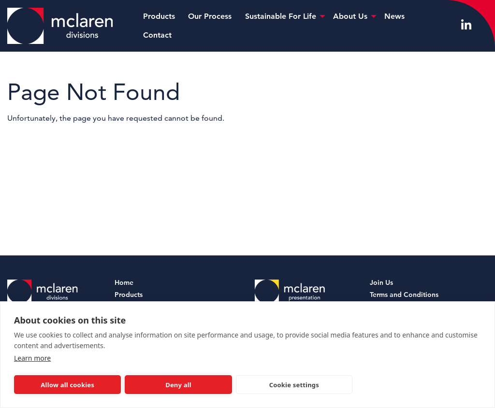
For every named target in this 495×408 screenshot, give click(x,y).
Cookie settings (294, 384)
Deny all (178, 384)
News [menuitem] (394, 16)
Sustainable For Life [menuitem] (280, 16)
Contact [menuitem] (157, 35)
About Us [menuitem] (350, 16)
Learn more (32, 358)
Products (129, 295)
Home (124, 283)
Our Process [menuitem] (210, 16)
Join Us (381, 283)
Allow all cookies (67, 384)
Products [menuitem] (159, 16)
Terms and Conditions (404, 295)
